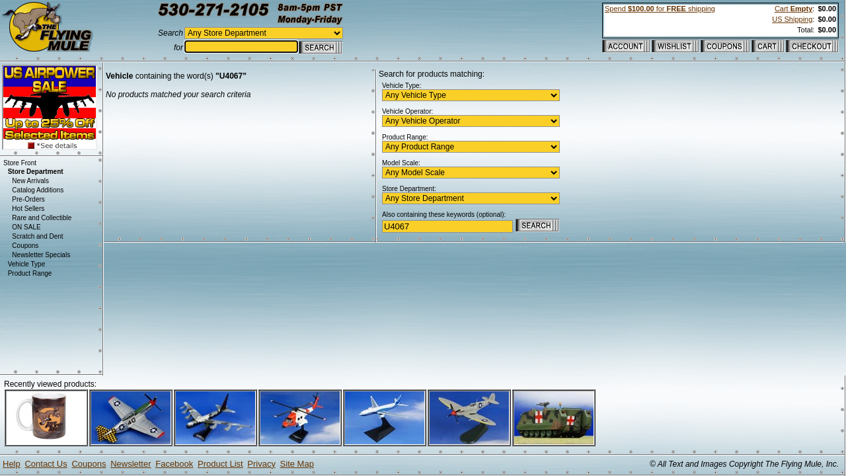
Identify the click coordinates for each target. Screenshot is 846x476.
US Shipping (792, 19)
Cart (793, 9)
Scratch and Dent (37, 236)
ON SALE (26, 227)
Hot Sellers (28, 208)
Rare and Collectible (41, 217)
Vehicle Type (27, 264)
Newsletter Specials (41, 254)
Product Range (30, 273)
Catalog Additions (37, 190)
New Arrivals (30, 180)
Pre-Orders (28, 199)
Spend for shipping (660, 9)
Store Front (19, 163)
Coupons (25, 245)
